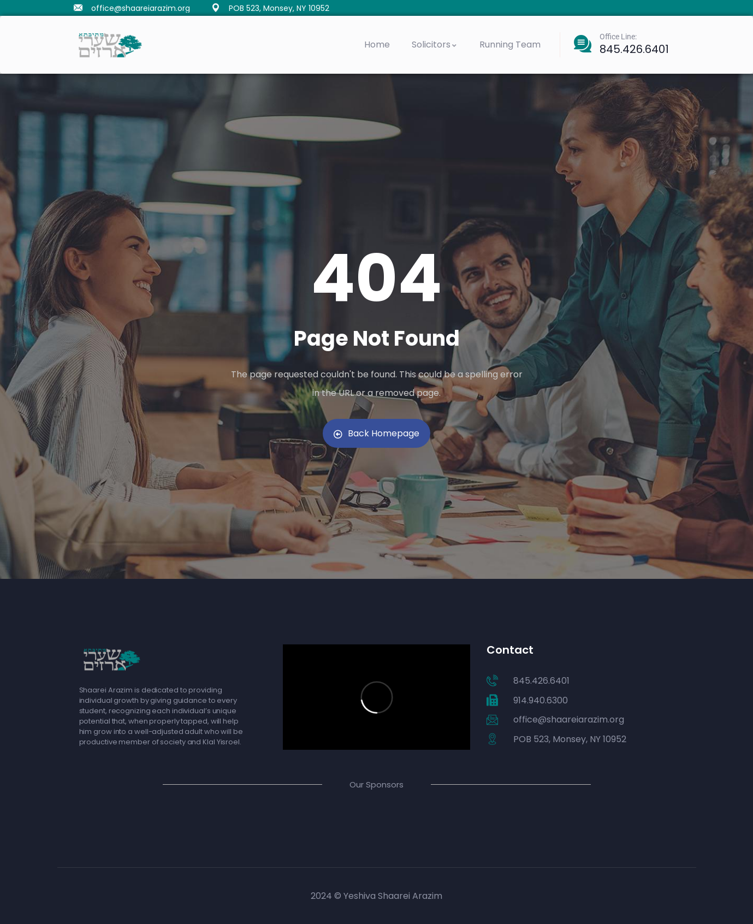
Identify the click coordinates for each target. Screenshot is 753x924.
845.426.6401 (634, 49)
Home (377, 44)
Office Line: (618, 36)
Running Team (510, 44)
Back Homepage (376, 433)
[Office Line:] (582, 43)
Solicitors (435, 44)
